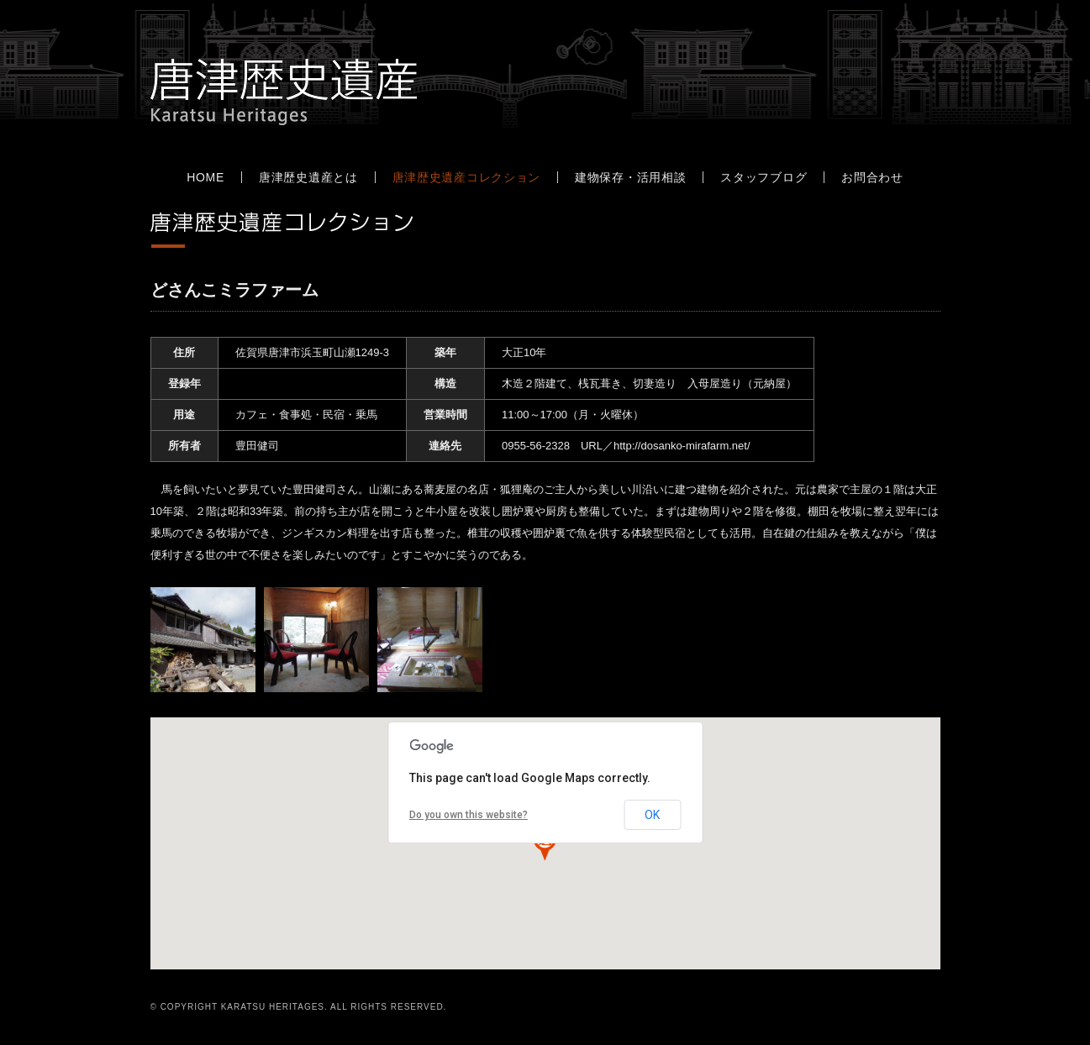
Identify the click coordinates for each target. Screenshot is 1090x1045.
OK (652, 815)
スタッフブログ (763, 177)
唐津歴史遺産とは (308, 177)
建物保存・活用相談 (630, 177)
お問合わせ (872, 177)
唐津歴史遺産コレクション (466, 177)
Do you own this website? (468, 815)
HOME (205, 177)
